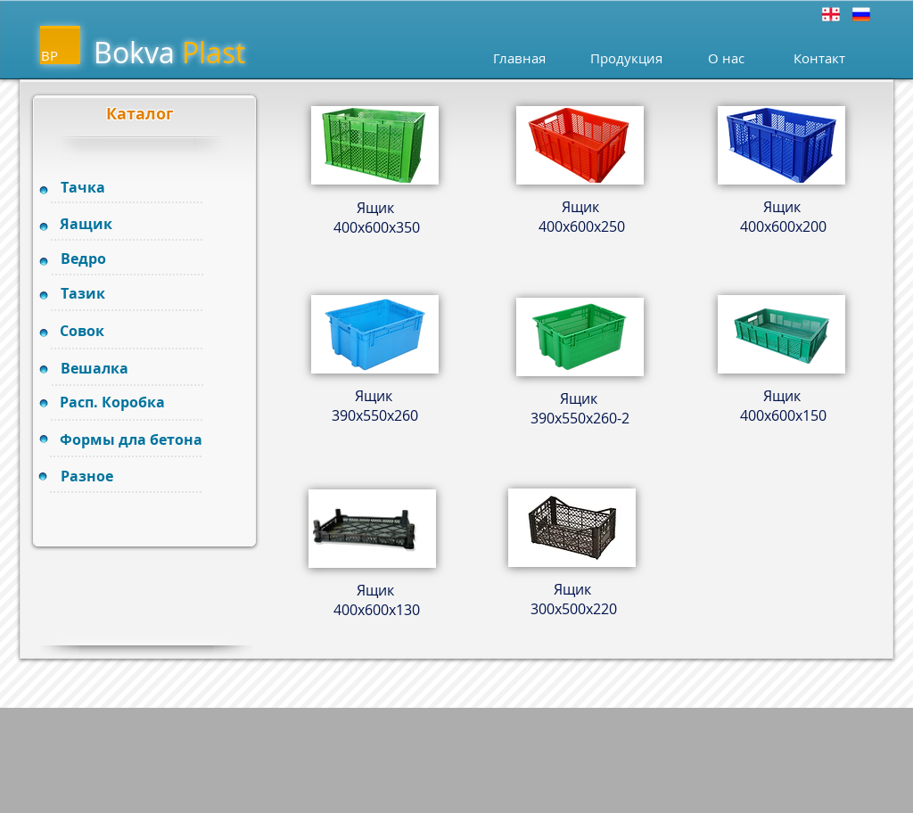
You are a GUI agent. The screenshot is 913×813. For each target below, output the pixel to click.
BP (49, 55)
